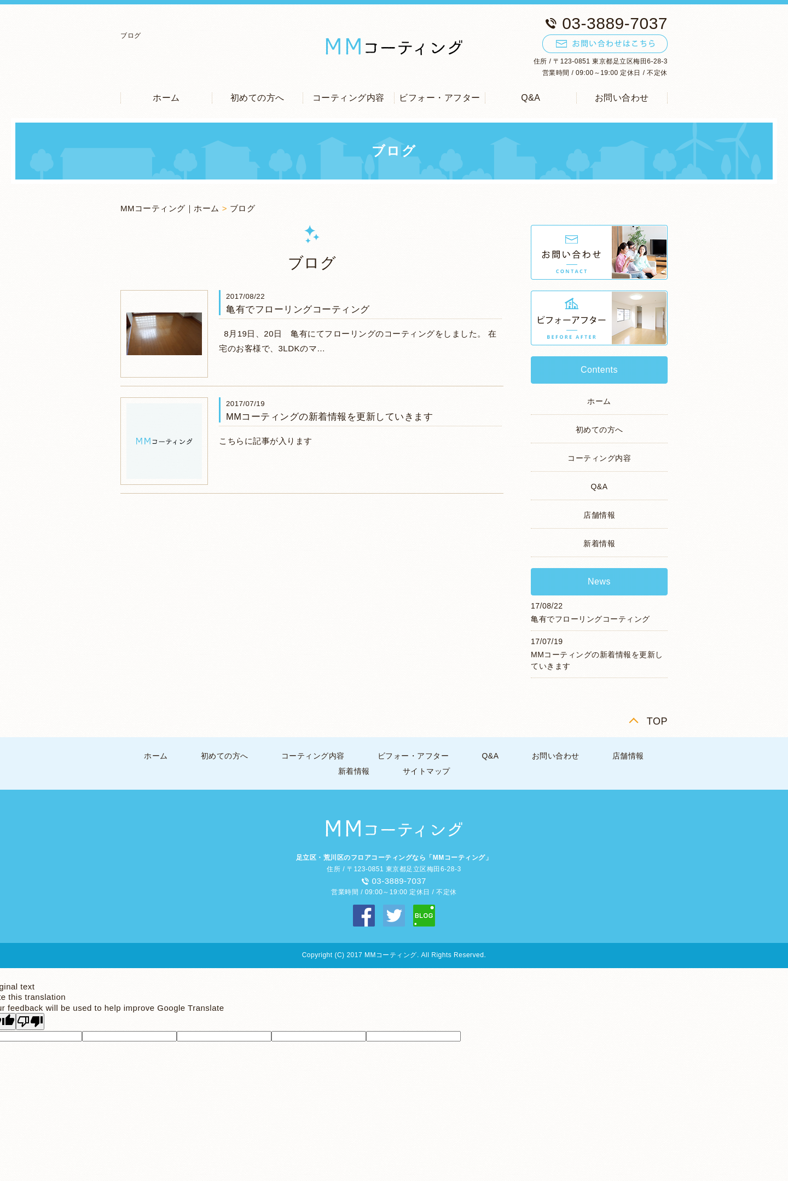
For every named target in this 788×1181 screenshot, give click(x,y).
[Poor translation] (30, 1021)
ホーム (166, 97)
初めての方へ (257, 97)
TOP (657, 721)
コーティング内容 (348, 97)
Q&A (530, 97)
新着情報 (599, 543)
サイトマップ (426, 771)
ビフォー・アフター (439, 97)
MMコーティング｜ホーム (169, 208)
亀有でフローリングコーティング (298, 309)
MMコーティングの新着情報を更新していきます (329, 416)
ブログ (243, 208)
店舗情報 (599, 515)
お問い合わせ (622, 97)
